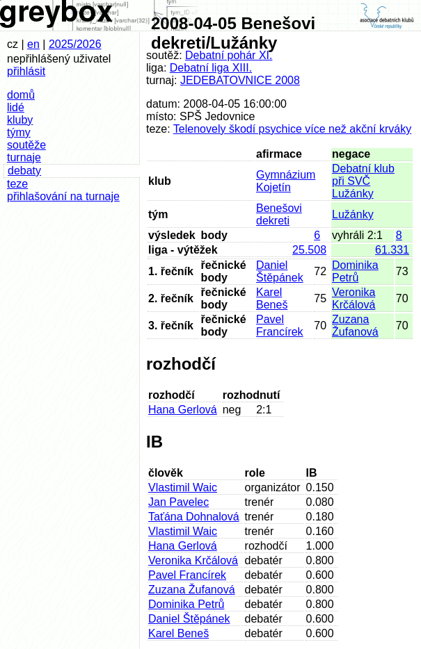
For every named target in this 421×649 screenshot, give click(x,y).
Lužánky (353, 214)
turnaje (24, 157)
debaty (24, 170)
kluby (20, 120)
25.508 (309, 250)
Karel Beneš (271, 298)
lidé (15, 107)
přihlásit (26, 71)
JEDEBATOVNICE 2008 (240, 80)
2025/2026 (75, 44)
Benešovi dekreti (279, 214)
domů (21, 95)
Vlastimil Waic (182, 487)
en (33, 44)
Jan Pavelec (178, 502)
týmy (19, 132)
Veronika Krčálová (353, 298)
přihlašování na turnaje (63, 196)
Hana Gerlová (182, 410)
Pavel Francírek (279, 325)
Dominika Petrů (355, 271)
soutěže (26, 145)
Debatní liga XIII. (211, 68)
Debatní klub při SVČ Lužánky (363, 181)
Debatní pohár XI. (228, 55)
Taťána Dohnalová (193, 517)
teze (17, 184)
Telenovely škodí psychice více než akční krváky (292, 129)
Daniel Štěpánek (279, 271)
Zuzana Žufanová (355, 325)
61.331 (392, 250)
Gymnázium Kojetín (285, 181)
